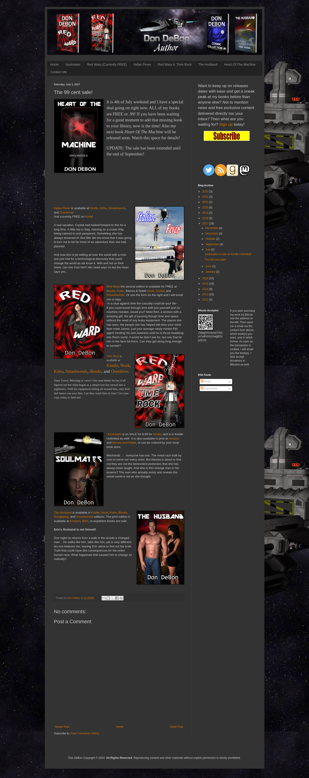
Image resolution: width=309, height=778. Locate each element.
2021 (205, 202)
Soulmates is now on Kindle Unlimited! (228, 254)
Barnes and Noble (124, 442)
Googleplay (61, 516)
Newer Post (62, 726)
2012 (205, 299)
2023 (205, 191)
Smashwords (117, 208)
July (208, 249)
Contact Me (59, 72)
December (212, 228)
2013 (205, 294)
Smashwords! (116, 295)
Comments (209, 388)
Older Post (176, 726)
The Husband (208, 64)
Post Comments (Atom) (85, 733)
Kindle (94, 208)
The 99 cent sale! (215, 259)
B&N (85, 521)
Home (54, 64)
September (212, 244)
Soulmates (73, 64)
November (212, 233)
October (210, 238)
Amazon (174, 438)
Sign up (226, 124)
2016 (205, 278)
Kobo (103, 208)
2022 (205, 196)
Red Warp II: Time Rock (175, 64)
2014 (205, 289)
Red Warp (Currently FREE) (107, 64)
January (210, 271)
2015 (205, 283)
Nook (88, 216)
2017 (205, 223)
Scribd (160, 291)
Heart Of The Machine (239, 64)
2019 (205, 212)
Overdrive (66, 212)
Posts (206, 381)
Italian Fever (142, 64)
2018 (205, 218)
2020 (205, 207)
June (208, 266)
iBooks (111, 291)
